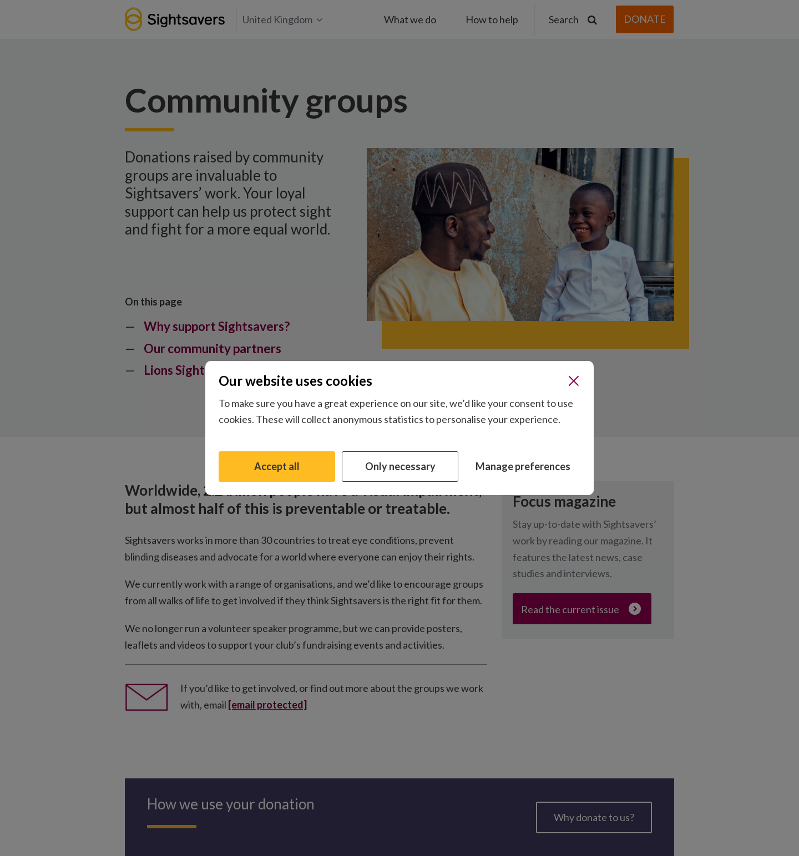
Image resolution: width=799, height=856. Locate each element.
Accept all (277, 466)
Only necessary (400, 466)
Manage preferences (523, 466)
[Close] (573, 381)
